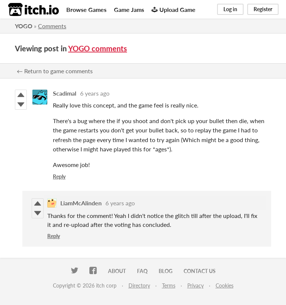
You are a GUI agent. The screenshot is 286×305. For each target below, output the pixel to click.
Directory (139, 285)
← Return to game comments (55, 70)
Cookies (224, 285)
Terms (168, 285)
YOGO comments (97, 48)
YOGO (23, 25)
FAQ (142, 271)
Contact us (200, 271)
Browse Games (86, 9)
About (117, 271)
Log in (230, 9)
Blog (165, 271)
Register (263, 9)
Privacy (195, 285)
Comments (52, 25)
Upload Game (174, 9)
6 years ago (94, 93)
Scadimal (64, 93)
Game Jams (129, 9)
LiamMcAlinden (81, 202)
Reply (59, 176)
